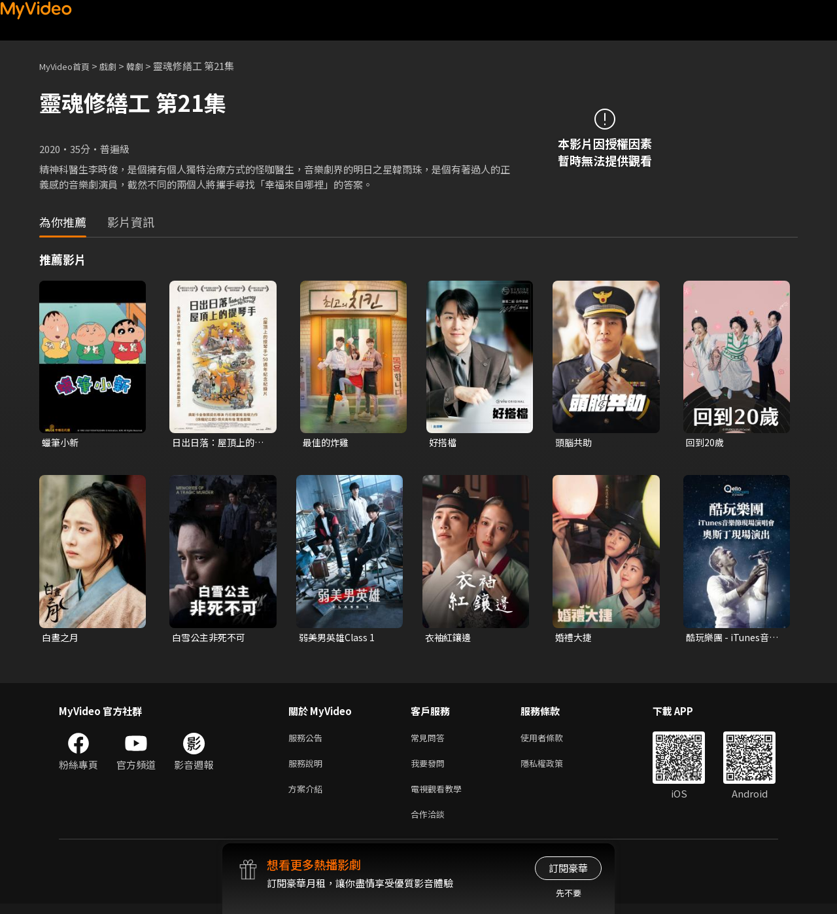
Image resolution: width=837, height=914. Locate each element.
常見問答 (430, 741)
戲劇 (118, 66)
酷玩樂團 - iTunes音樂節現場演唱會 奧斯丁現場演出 (731, 639)
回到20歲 (706, 442)
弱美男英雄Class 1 (339, 639)
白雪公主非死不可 (211, 639)
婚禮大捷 (574, 639)
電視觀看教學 (440, 796)
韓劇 (148, 66)
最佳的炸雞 (327, 442)
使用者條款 (552, 741)
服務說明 (308, 768)
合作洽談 (430, 823)
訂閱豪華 (568, 868)
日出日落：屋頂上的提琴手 (216, 443)
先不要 (568, 893)
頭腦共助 (574, 442)
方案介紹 (308, 796)
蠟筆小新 (61, 442)
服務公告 (308, 741)
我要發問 (430, 768)
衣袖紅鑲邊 (449, 639)
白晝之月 (61, 639)
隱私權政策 (552, 768)
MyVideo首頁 (69, 66)
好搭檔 (443, 442)
